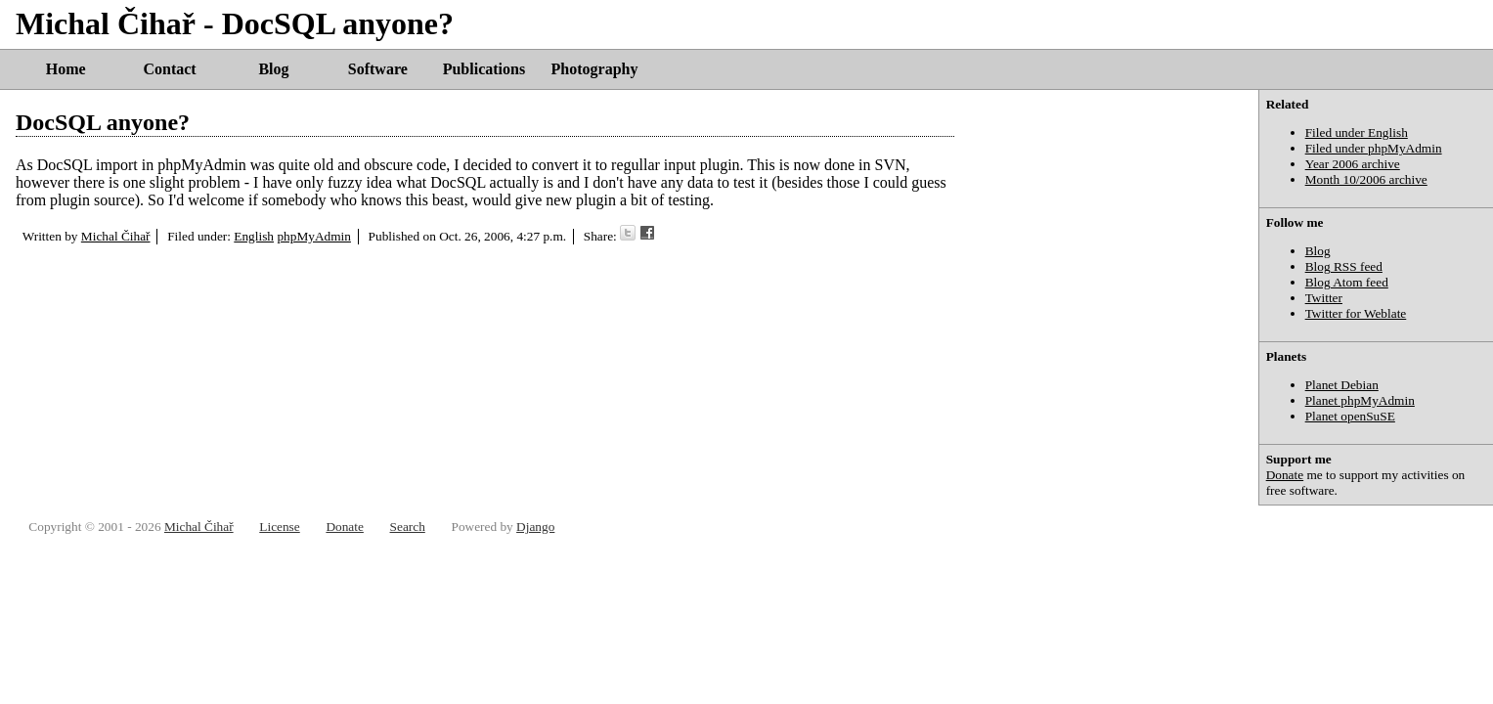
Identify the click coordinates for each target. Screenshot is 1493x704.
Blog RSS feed (1344, 266)
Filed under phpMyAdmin (1373, 148)
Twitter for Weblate (1356, 313)
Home (66, 69)
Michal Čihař (116, 236)
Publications (484, 69)
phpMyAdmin (314, 236)
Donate (1285, 474)
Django (535, 526)
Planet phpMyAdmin (1360, 400)
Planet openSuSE (1350, 416)
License (279, 526)
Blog (273, 69)
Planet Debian (1342, 384)
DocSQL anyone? (103, 122)
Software (378, 69)
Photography (594, 69)
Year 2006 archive (1352, 163)
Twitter (1323, 297)
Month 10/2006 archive (1366, 179)
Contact (169, 69)
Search (407, 526)
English (254, 236)
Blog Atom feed (1346, 282)
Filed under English (1356, 132)
